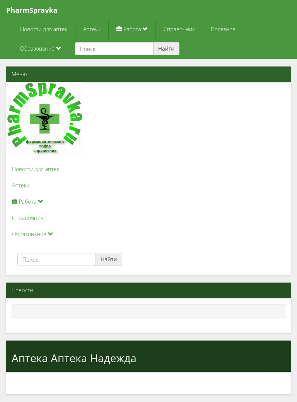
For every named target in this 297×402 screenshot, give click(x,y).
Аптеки (92, 29)
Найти (166, 48)
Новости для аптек (43, 29)
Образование (40, 48)
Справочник (179, 29)
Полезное (223, 29)
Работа (132, 29)
